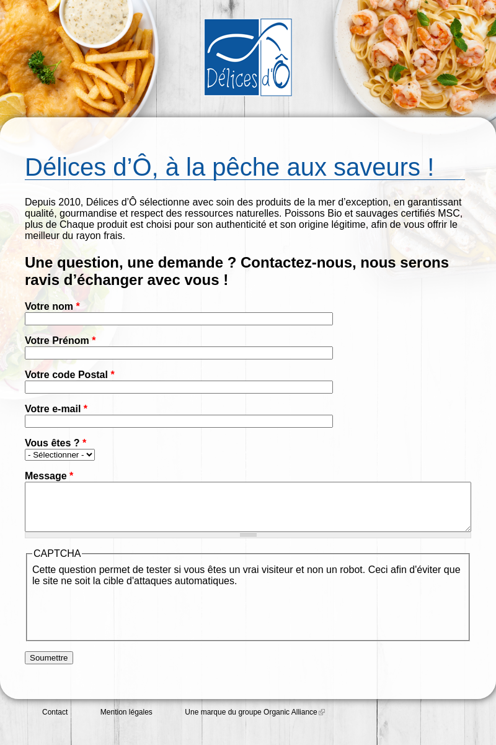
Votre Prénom (60, 340)
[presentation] (126, 620)
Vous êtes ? (55, 443)
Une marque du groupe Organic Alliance (254, 721)
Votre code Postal (70, 374)
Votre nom (52, 306)
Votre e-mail (56, 409)
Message (49, 476)
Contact (55, 721)
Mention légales (126, 721)
